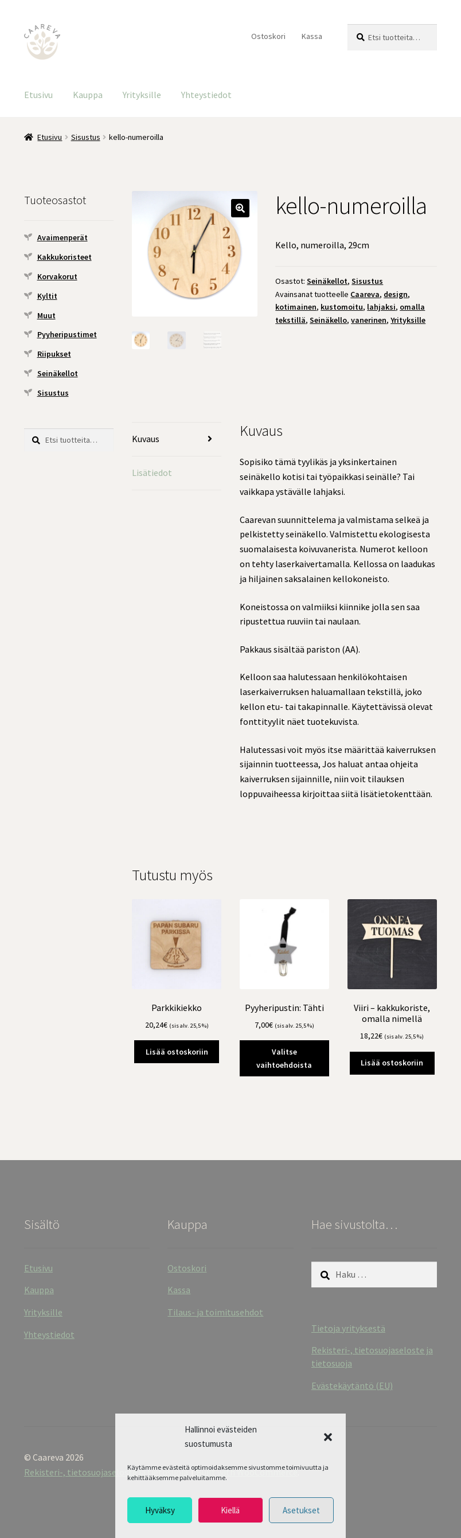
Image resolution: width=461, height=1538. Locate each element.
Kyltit (47, 296)
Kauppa (88, 94)
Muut (46, 315)
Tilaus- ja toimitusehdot (215, 1312)
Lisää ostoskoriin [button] (177, 1052)
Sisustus (85, 137)
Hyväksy (160, 1510)
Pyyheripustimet (67, 334)
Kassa (312, 36)
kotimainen (296, 307)
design (396, 294)
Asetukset (301, 1510)
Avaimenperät (62, 237)
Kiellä (230, 1510)
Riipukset (54, 354)
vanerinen (368, 320)
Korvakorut (57, 276)
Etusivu (38, 94)
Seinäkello (328, 320)
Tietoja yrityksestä (348, 1328)
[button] (328, 1437)
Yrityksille (142, 94)
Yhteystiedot (206, 94)
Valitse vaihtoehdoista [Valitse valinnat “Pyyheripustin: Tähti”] (284, 1058)
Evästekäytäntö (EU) (352, 1385)
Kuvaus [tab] (145, 438)
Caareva (365, 294)
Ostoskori (268, 36)
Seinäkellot (327, 281)
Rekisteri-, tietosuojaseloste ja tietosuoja (106, 1472)
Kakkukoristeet (64, 257)
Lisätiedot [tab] (152, 472)
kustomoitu (342, 307)
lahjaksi (381, 307)
